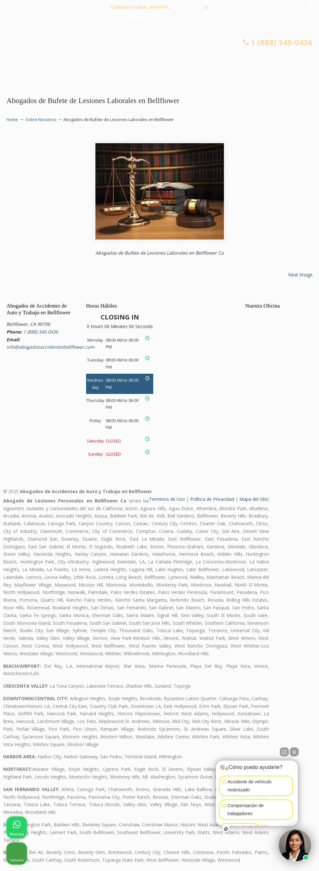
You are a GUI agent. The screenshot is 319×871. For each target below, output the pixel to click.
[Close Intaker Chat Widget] (294, 751)
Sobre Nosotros (40, 119)
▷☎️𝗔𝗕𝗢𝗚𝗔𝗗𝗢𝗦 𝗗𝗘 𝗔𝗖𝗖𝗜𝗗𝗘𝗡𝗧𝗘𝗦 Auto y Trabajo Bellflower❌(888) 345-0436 (160, 50)
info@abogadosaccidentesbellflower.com (159, 17)
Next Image (300, 275)
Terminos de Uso (167, 499)
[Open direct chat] (284, 751)
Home (12, 119)
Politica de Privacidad (212, 499)
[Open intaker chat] (226, 829)
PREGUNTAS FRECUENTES (35, 7)
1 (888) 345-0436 (187, 7)
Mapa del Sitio (254, 499)
